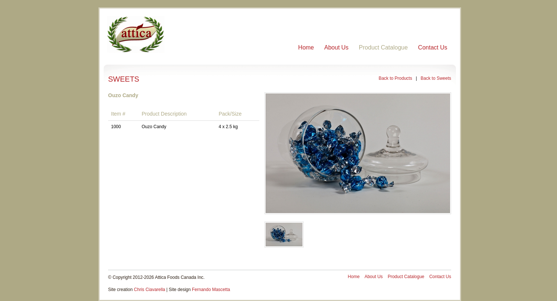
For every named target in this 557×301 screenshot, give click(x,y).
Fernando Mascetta (211, 289)
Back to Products (395, 78)
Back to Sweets (436, 78)
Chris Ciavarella (149, 289)
